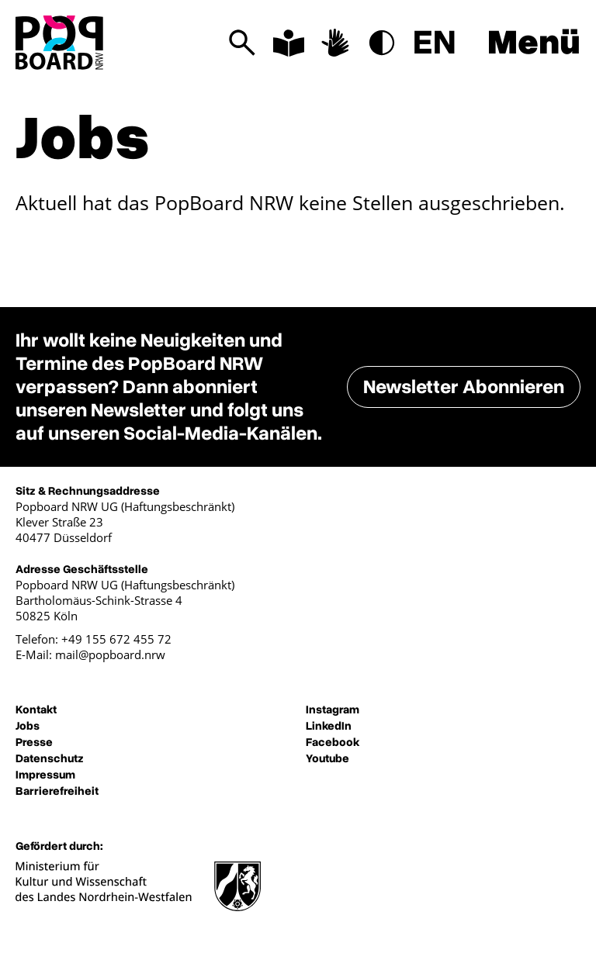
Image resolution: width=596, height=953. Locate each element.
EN (434, 42)
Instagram (332, 709)
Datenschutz (50, 758)
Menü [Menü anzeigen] (533, 42)
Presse (34, 742)
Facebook (332, 742)
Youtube (327, 758)
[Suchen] (242, 42)
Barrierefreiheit (57, 791)
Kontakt (36, 709)
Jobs (28, 726)
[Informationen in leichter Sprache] (288, 42)
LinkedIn (329, 726)
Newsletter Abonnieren (463, 387)
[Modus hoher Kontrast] (381, 42)
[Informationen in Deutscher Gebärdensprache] (335, 42)
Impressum (45, 774)
